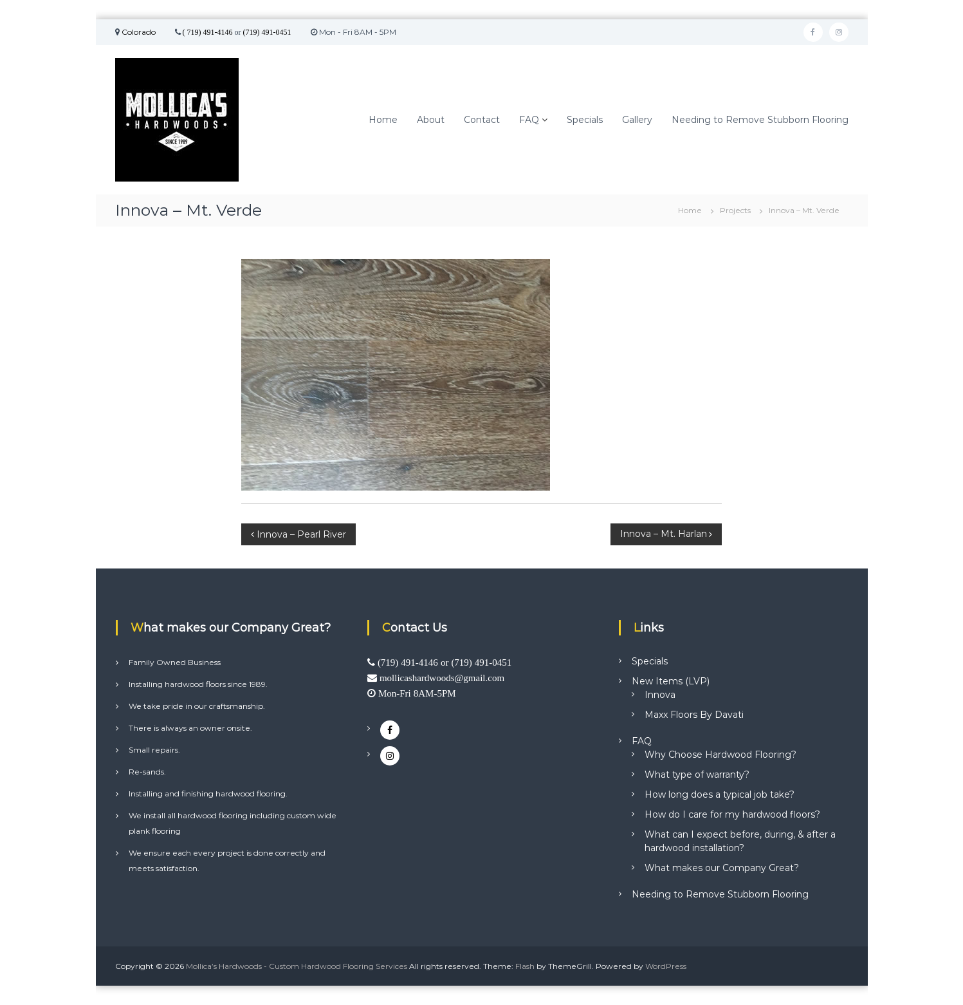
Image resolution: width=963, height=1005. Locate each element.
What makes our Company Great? (722, 868)
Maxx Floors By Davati (694, 714)
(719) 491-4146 (408, 662)
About (431, 120)
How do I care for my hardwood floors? (732, 814)
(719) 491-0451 (267, 32)
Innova (660, 694)
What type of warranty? (697, 774)
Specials (585, 120)
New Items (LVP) (671, 681)
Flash (525, 966)
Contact (482, 120)
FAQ (529, 120)
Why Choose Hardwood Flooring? (720, 754)
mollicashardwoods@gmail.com (442, 677)
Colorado (138, 32)
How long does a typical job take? (719, 794)
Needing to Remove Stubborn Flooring (760, 120)
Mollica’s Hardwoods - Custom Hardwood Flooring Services (296, 966)
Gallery (637, 120)
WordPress (665, 966)
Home (383, 120)
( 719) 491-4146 (208, 32)
